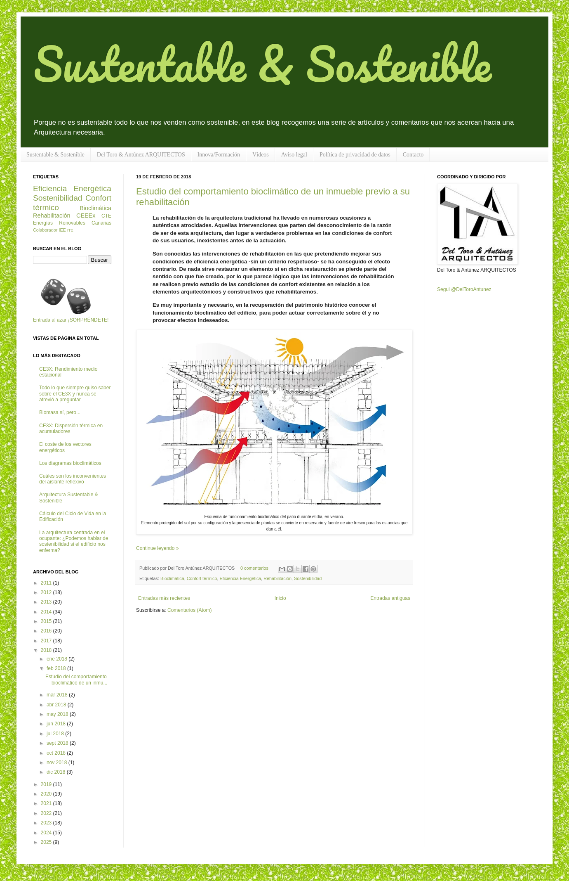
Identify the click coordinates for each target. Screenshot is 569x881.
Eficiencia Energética (240, 578)
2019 (47, 784)
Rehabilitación (277, 578)
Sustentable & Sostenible (262, 63)
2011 (47, 583)
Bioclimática (172, 578)
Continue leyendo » (157, 548)
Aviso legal (294, 155)
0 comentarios (254, 568)
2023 (47, 823)
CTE (106, 216)
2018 (47, 650)
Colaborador (45, 229)
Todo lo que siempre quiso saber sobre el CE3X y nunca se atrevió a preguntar (75, 394)
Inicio (280, 598)
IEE (62, 229)
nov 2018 (57, 762)
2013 (47, 602)
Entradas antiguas (390, 598)
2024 (47, 833)
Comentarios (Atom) (189, 610)
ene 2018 (57, 659)
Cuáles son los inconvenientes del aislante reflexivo (72, 479)
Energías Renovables (59, 223)
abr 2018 (57, 705)
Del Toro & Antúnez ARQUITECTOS (141, 155)
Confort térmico (202, 578)
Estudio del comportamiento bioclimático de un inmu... (76, 679)
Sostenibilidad (308, 578)
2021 (47, 803)
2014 (47, 612)
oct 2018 (57, 753)
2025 (47, 842)
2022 (47, 813)
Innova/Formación (219, 155)
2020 (47, 794)
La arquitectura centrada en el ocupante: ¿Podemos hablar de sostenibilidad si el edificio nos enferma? (73, 541)
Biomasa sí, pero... (59, 412)
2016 (47, 631)
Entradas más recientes (164, 598)
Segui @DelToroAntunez (464, 289)
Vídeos (260, 155)
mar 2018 (58, 695)
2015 (47, 621)
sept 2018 (58, 743)
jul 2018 (56, 734)
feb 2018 (57, 668)
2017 (47, 641)
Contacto (413, 155)
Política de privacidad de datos (355, 155)
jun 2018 (57, 724)
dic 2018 (57, 772)
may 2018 (58, 714)
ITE (70, 230)
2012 (47, 592)
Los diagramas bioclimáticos (70, 463)
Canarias (101, 223)
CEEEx (85, 215)
